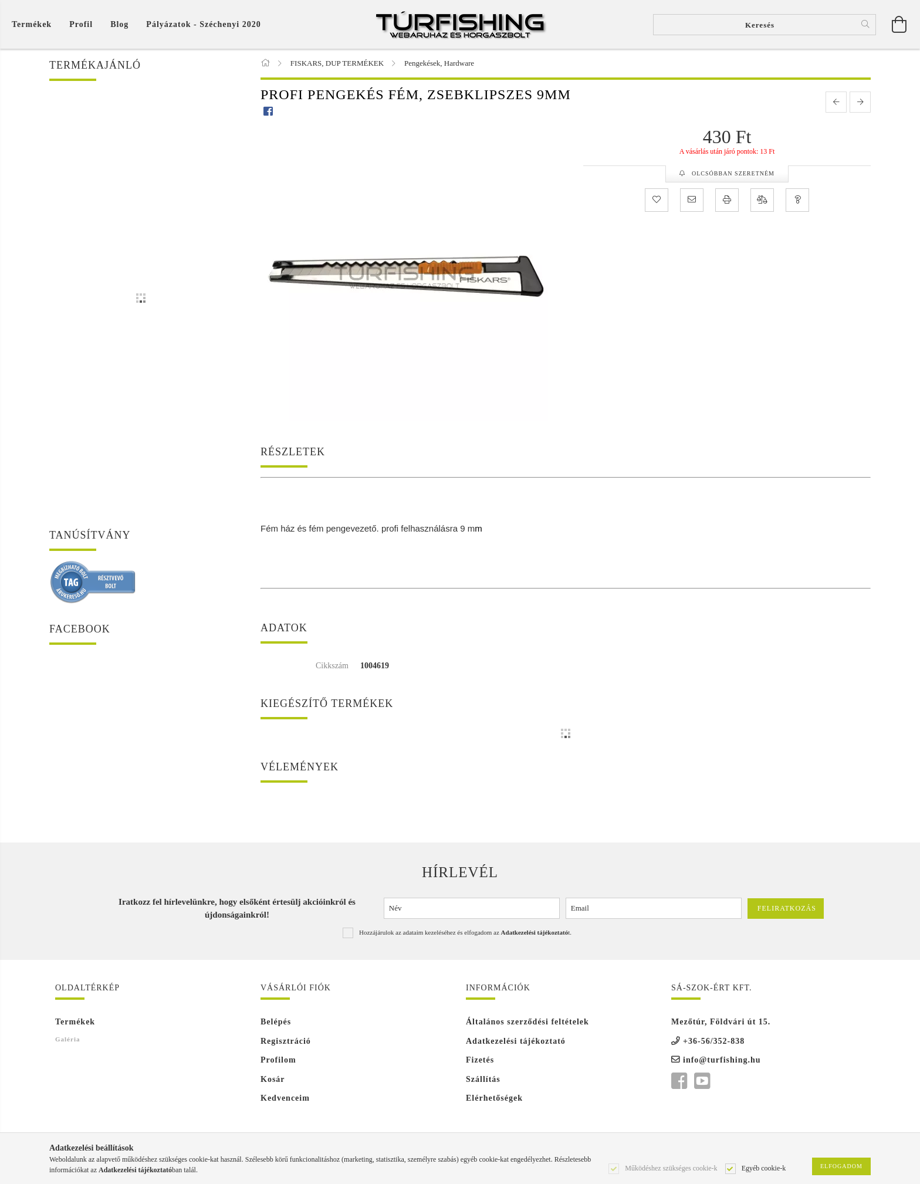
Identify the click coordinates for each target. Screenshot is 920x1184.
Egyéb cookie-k (764, 1167)
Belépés (276, 1021)
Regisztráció (286, 1041)
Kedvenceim (285, 1098)
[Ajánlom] (691, 200)
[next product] (860, 102)
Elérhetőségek (494, 1098)
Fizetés (480, 1060)
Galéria (67, 1039)
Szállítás (483, 1079)
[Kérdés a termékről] (797, 200)
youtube (701, 1081)
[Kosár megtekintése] (34, 24)
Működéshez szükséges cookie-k (671, 1167)
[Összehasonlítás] (762, 200)
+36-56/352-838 (714, 1041)
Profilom (278, 1060)
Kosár (273, 1079)
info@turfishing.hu (722, 1060)
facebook (678, 1081)
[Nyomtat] (727, 200)
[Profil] (81, 24)
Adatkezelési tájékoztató (516, 1041)
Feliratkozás (786, 908)
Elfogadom (841, 1166)
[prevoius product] (836, 102)
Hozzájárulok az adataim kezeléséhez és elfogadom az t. (465, 932)
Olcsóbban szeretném (732, 173)
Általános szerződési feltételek (527, 1021)
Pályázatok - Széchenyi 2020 (203, 24)
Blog (119, 24)
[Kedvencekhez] (656, 200)
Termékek (75, 1021)
